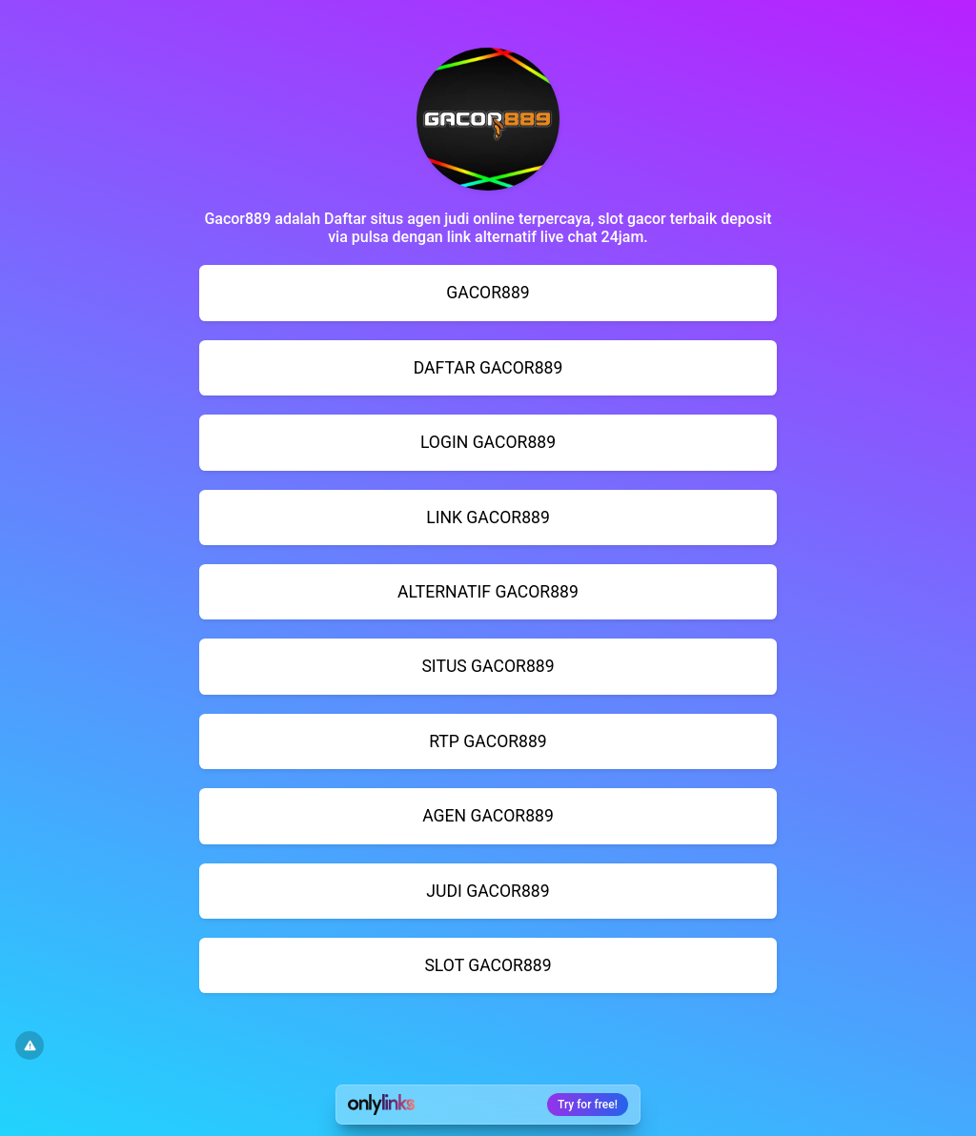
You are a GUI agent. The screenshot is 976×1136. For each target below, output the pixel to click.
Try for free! (588, 1104)
